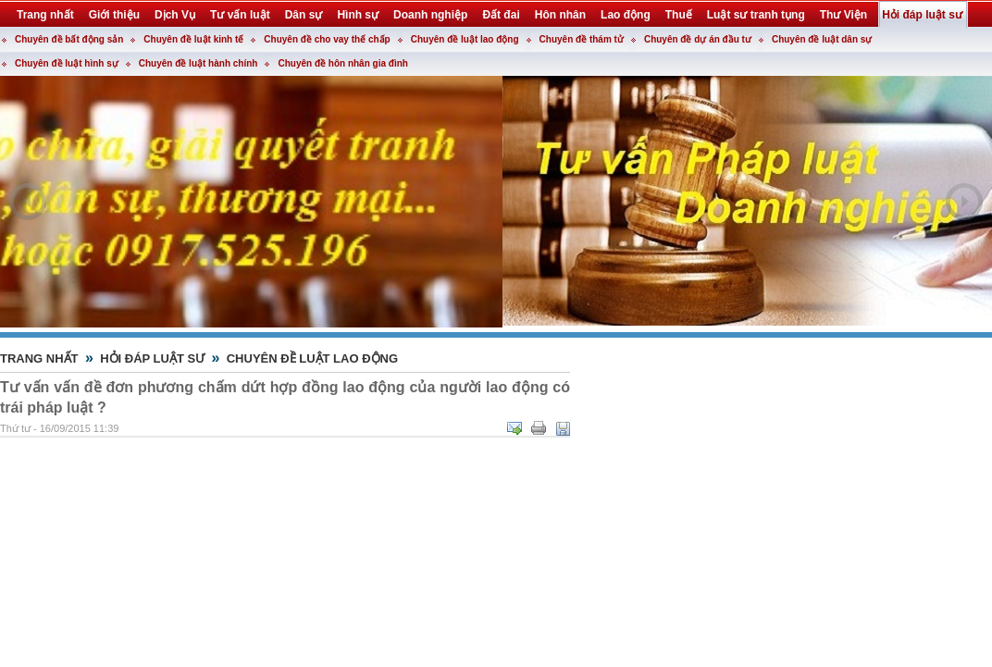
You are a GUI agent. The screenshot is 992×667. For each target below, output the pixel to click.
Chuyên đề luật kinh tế (193, 39)
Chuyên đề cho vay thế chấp (327, 39)
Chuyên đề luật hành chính (198, 63)
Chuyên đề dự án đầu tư (697, 39)
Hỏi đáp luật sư (152, 358)
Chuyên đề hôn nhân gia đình (342, 63)
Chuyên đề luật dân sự (822, 39)
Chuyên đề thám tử (581, 39)
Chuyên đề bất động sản (69, 39)
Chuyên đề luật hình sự (66, 63)
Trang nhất (39, 358)
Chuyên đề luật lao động (465, 39)
